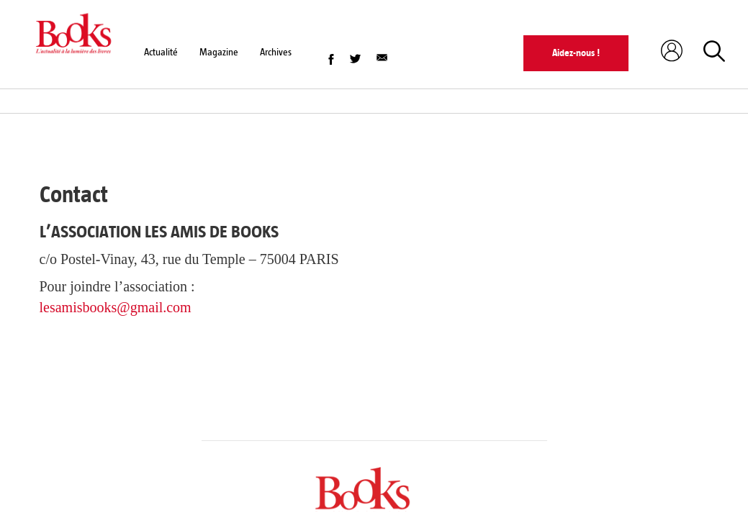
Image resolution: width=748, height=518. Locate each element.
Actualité (161, 52)
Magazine (218, 52)
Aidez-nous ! (576, 52)
